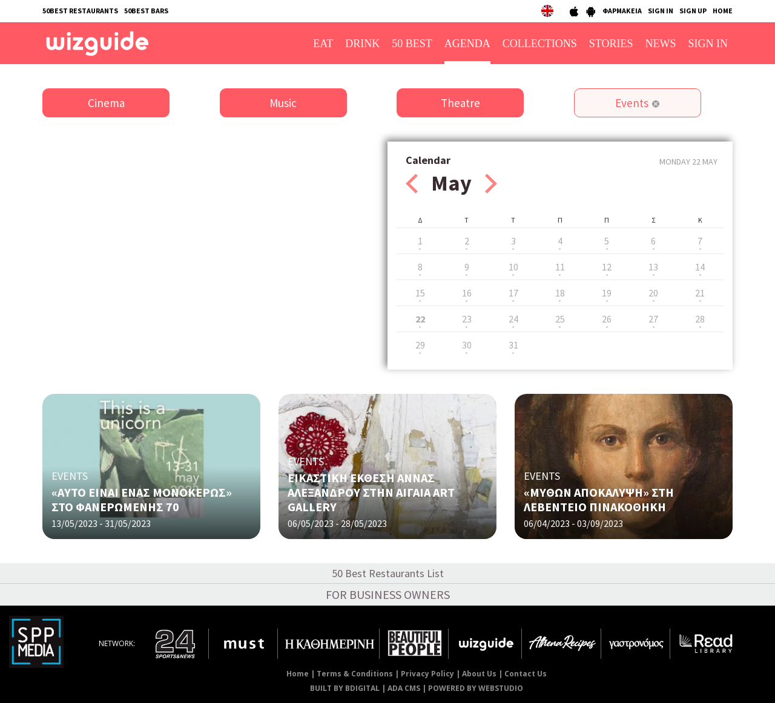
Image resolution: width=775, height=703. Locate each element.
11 (560, 267)
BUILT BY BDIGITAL (345, 688)
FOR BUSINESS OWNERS (388, 594)
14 (700, 267)
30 (467, 345)
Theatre (460, 103)
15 (420, 293)
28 (700, 319)
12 (607, 267)
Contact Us (525, 674)
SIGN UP (693, 10)
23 (467, 319)
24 (513, 319)
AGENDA (467, 44)
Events (631, 103)
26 (607, 319)
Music (283, 103)
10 (513, 267)
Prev (412, 183)
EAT (323, 44)
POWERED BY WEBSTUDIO (475, 688)
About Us (479, 674)
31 (513, 345)
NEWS (660, 44)
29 (420, 345)
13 (653, 267)
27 (653, 319)
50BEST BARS (146, 10)
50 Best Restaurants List (388, 573)
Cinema (106, 103)
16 (467, 293)
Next (491, 183)
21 (700, 293)
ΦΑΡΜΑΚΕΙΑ (622, 10)
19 (607, 293)
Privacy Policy (427, 674)
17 (513, 293)
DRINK (362, 44)
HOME (723, 10)
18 (560, 293)
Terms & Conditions (355, 674)
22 (420, 319)
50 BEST (412, 44)
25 (560, 319)
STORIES (611, 44)
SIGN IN (660, 10)
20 (653, 293)
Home (297, 674)
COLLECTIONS (540, 44)
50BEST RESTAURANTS (80, 10)
